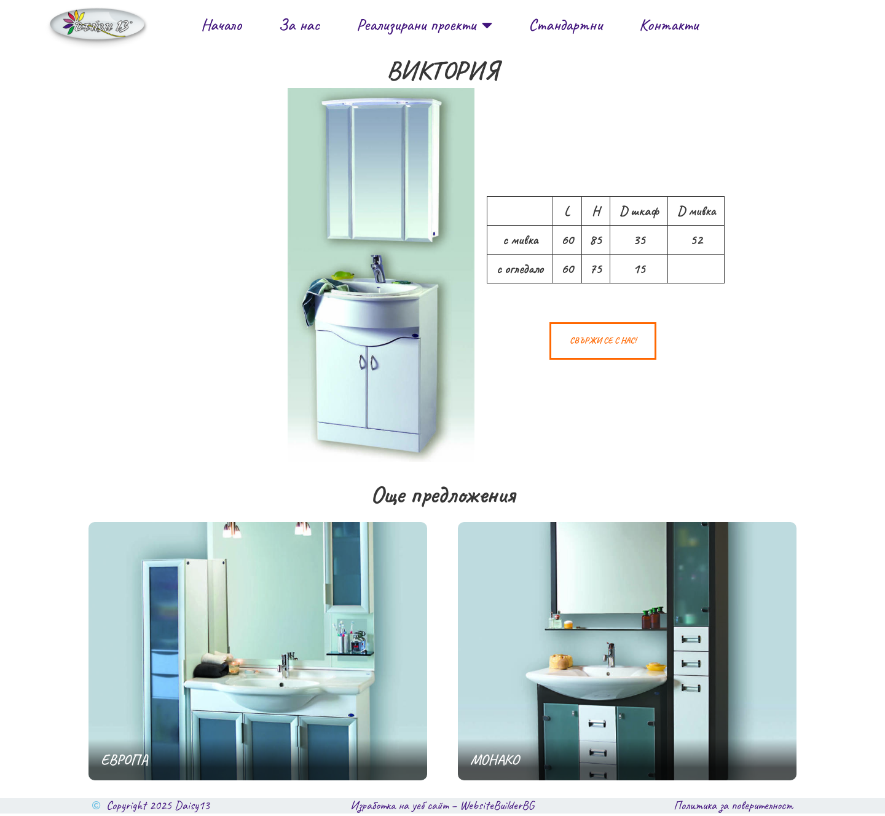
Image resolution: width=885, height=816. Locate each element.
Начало (221, 24)
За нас (299, 24)
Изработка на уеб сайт (399, 808)
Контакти (668, 24)
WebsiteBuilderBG (497, 808)
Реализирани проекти (424, 24)
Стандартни (565, 24)
